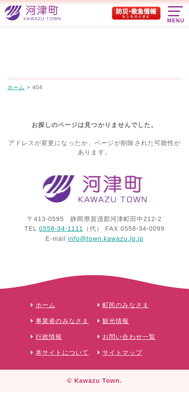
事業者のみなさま (62, 320)
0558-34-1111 (61, 228)
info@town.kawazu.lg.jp (106, 238)
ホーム (45, 305)
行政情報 (49, 336)
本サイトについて (62, 352)
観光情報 (115, 320)
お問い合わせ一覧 (129, 336)
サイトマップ (122, 352)
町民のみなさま (125, 305)
